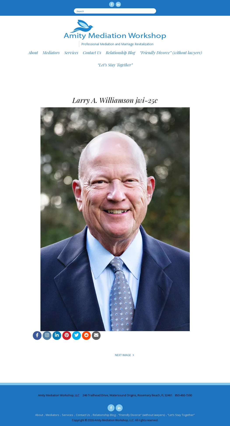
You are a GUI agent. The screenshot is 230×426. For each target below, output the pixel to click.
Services (71, 52)
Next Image (123, 355)
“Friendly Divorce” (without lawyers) (171, 52)
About (33, 52)
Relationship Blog (120, 52)
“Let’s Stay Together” (115, 65)
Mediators (51, 52)
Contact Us (92, 52)
